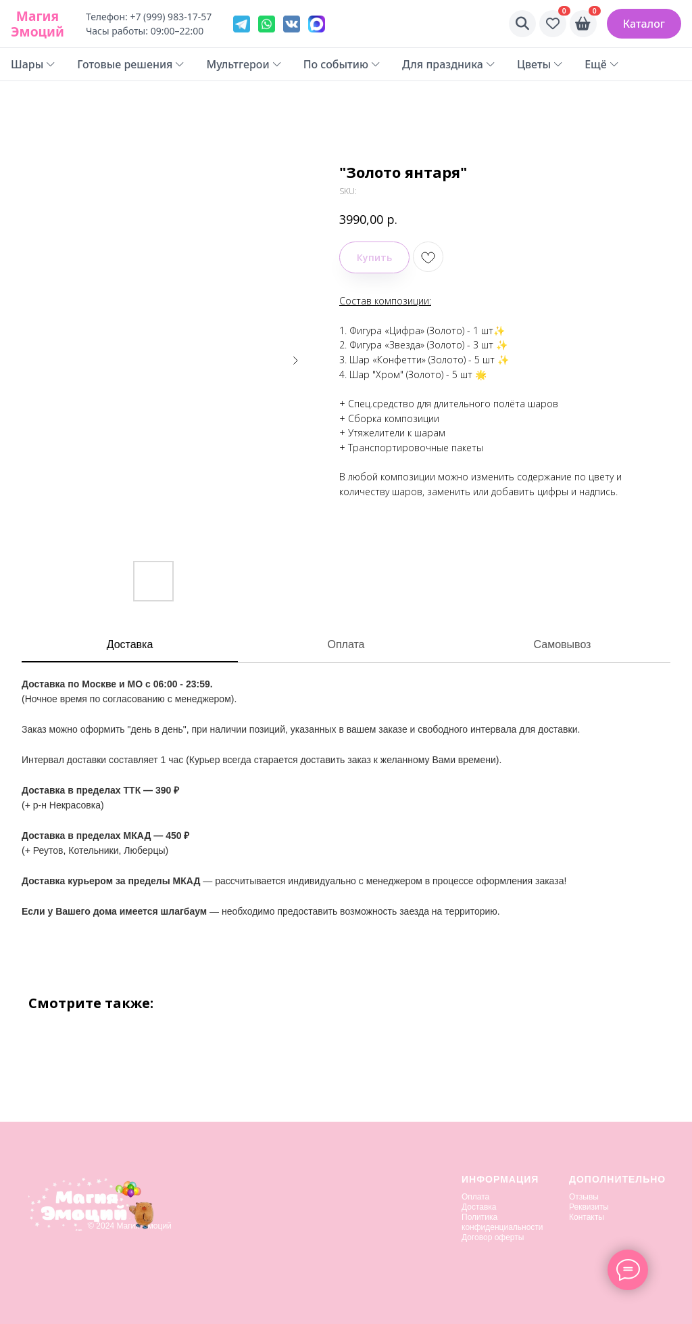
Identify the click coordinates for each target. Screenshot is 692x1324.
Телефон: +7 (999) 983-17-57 (149, 16)
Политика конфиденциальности (502, 1222)
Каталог (644, 23)
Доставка (130, 644)
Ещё (602, 64)
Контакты (586, 1217)
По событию (341, 64)
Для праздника (448, 64)
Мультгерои (243, 64)
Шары (33, 64)
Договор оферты (493, 1237)
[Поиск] (522, 23)
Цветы (540, 64)
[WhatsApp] (266, 24)
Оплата (345, 644)
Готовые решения (130, 64)
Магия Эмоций (37, 23)
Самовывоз (562, 644)
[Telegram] (241, 24)
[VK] (291, 24)
